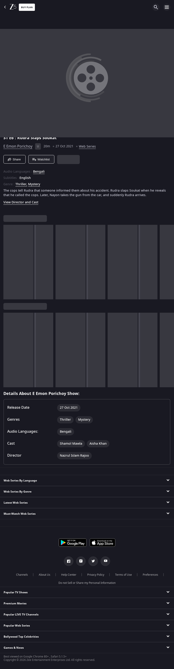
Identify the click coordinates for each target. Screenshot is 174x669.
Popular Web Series (17, 625)
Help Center (68, 575)
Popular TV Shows (16, 592)
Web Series (87, 146)
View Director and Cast (20, 202)
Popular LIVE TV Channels (21, 614)
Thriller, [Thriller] (21, 184)
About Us (44, 575)
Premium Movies (15, 603)
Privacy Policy (95, 575)
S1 (6, 138)
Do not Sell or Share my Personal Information (87, 583)
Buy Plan (27, 7)
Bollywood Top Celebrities (21, 636)
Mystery (34, 184)
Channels (22, 575)
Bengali (39, 171)
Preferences (150, 575)
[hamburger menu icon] (166, 7)
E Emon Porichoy (17, 146)
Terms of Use (123, 575)
